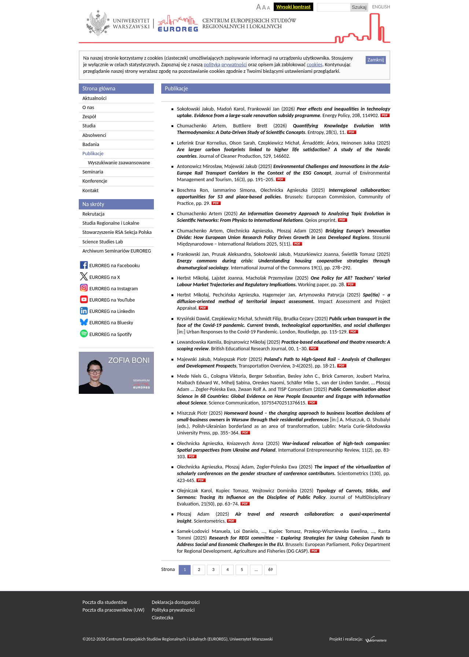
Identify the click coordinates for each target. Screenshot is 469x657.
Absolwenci (94, 135)
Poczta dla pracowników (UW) (113, 610)
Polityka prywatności (173, 610)
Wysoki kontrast (293, 7)
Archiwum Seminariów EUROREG (116, 251)
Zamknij (376, 60)
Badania (90, 144)
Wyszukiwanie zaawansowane (119, 163)
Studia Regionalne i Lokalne (110, 223)
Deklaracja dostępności (176, 602)
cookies (314, 64)
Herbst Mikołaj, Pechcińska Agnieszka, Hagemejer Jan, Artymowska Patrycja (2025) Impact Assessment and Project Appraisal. (283, 301)
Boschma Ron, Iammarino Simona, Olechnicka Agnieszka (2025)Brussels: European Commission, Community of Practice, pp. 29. (283, 196)
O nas (88, 107)
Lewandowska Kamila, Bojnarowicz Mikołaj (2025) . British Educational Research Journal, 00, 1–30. (283, 345)
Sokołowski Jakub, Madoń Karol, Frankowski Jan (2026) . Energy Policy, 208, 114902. (283, 112)
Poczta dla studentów (104, 602)
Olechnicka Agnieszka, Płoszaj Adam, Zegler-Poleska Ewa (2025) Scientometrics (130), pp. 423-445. (283, 473)
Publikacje (92, 153)
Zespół (89, 116)
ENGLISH (381, 7)
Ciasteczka (162, 618)
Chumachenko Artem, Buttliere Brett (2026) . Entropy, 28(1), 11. (283, 129)
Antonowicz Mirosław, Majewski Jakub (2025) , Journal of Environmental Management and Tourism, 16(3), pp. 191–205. (283, 173)
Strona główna (98, 88)
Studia (89, 126)
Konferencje (94, 181)
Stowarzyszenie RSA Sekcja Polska (117, 232)
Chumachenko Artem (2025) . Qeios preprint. (283, 216)
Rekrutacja (93, 214)
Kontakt (90, 190)
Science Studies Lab (102, 242)
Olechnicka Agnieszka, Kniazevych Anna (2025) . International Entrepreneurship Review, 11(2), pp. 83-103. (283, 450)
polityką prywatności (225, 64)
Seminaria (92, 172)
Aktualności (94, 98)
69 (270, 569)
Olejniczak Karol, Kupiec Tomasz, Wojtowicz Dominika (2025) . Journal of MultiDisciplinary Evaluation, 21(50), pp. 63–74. (283, 497)
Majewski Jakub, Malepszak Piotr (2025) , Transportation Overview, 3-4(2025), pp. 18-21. (283, 362)
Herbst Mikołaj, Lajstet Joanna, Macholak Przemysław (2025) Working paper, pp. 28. (283, 281)
